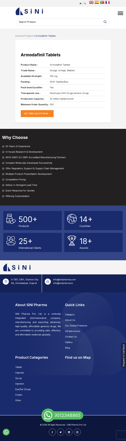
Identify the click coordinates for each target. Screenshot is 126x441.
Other (18, 400)
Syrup (18, 378)
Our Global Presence (76, 325)
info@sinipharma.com (64, 279)
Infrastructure (72, 331)
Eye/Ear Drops (23, 389)
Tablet (18, 367)
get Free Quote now (37, 113)
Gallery (69, 342)
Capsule (19, 372)
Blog (67, 347)
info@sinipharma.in (63, 283)
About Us (70, 320)
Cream (18, 394)
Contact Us (71, 336)
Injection (19, 383)
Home (18, 35)
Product (28, 35)
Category (70, 314)
